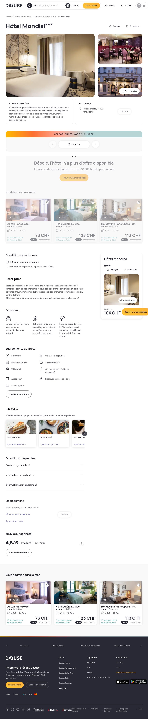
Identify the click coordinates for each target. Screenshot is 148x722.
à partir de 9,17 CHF (16, 444)
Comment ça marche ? (44, 465)
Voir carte (124, 111)
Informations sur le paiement (44, 484)
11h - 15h (61, 600)
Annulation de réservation (126, 672)
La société (91, 662)
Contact (119, 662)
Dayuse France (64, 663)
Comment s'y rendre (18, 514)
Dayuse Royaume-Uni (67, 668)
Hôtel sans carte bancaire (90, 645)
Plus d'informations (19, 394)
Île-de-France (19, 16)
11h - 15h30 (13, 600)
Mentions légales (108, 710)
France (8, 16)
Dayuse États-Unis (66, 673)
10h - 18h (107, 600)
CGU (140, 709)
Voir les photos (129, 91)
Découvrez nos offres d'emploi (98, 677)
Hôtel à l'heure (57, 645)
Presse (89, 672)
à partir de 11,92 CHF (50, 444)
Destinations (109, 5)
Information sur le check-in (44, 475)
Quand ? (74, 144)
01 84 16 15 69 (14, 521)
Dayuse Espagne (65, 683)
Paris (29, 16)
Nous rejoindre (14, 685)
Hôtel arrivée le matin (122, 645)
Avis (89, 667)
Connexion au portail (37, 685)
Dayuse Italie (63, 678)
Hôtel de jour (25, 645)
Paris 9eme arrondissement (44, 16)
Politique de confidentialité (122, 710)
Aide (117, 667)
